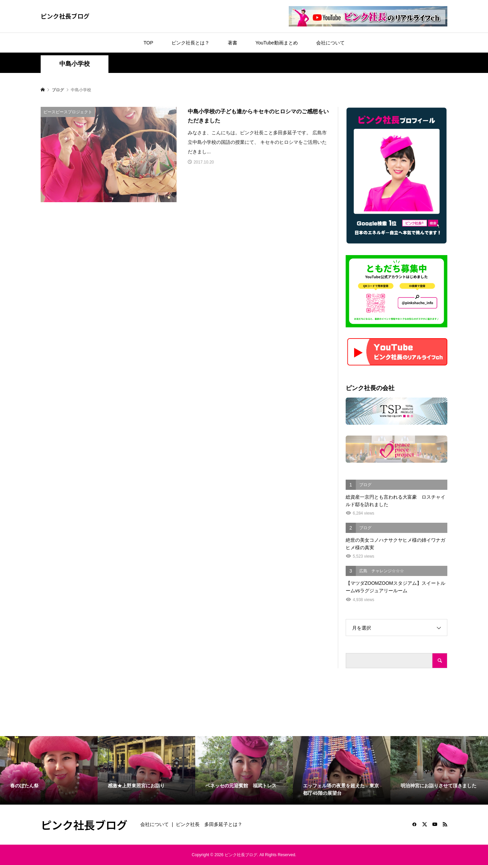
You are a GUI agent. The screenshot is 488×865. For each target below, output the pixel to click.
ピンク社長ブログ (65, 16)
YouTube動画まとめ (277, 42)
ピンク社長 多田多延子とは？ (209, 824)
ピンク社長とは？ (190, 42)
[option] (49, 770)
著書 (232, 42)
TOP (148, 42)
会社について (330, 42)
